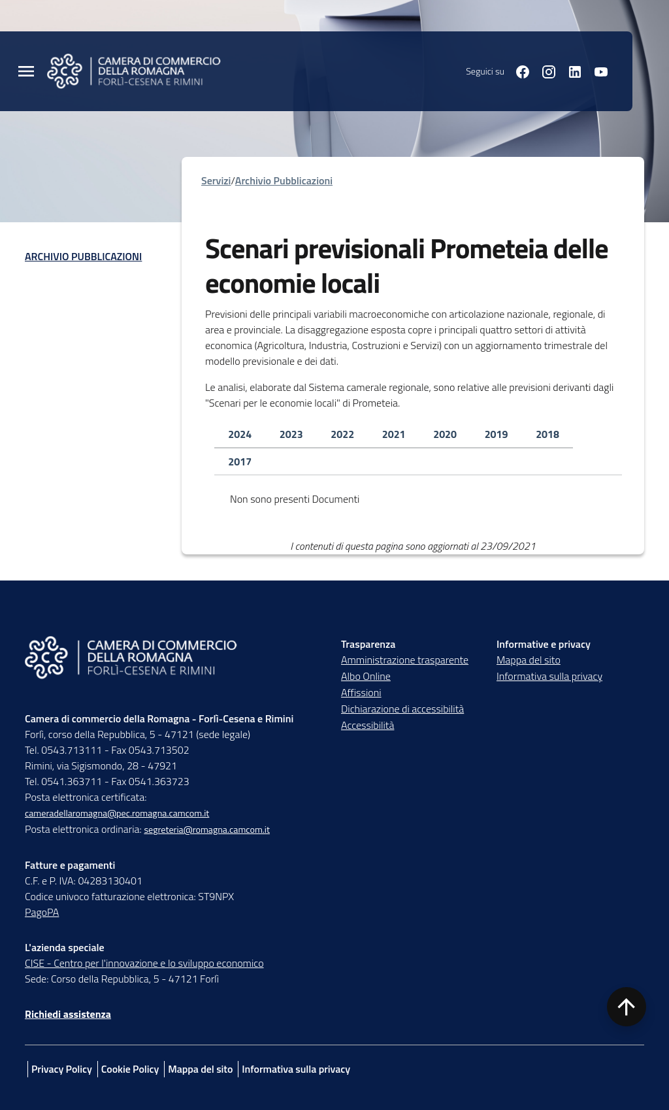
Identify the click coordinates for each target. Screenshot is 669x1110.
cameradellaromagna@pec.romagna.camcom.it (117, 813)
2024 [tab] (240, 434)
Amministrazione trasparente (404, 659)
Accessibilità (367, 725)
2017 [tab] (240, 461)
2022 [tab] (342, 434)
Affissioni (361, 692)
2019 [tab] (496, 434)
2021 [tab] (394, 434)
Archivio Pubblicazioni (83, 256)
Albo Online (366, 676)
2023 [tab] (291, 434)
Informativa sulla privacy (549, 676)
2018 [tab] (547, 434)
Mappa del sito (529, 659)
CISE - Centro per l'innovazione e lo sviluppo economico (144, 963)
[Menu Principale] (26, 72)
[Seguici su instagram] (543, 70)
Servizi (216, 180)
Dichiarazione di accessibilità (402, 708)
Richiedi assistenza (68, 1014)
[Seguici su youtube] (596, 70)
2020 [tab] (445, 434)
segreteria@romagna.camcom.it (207, 829)
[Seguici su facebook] (517, 70)
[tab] (239, 434)
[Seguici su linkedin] (570, 70)
